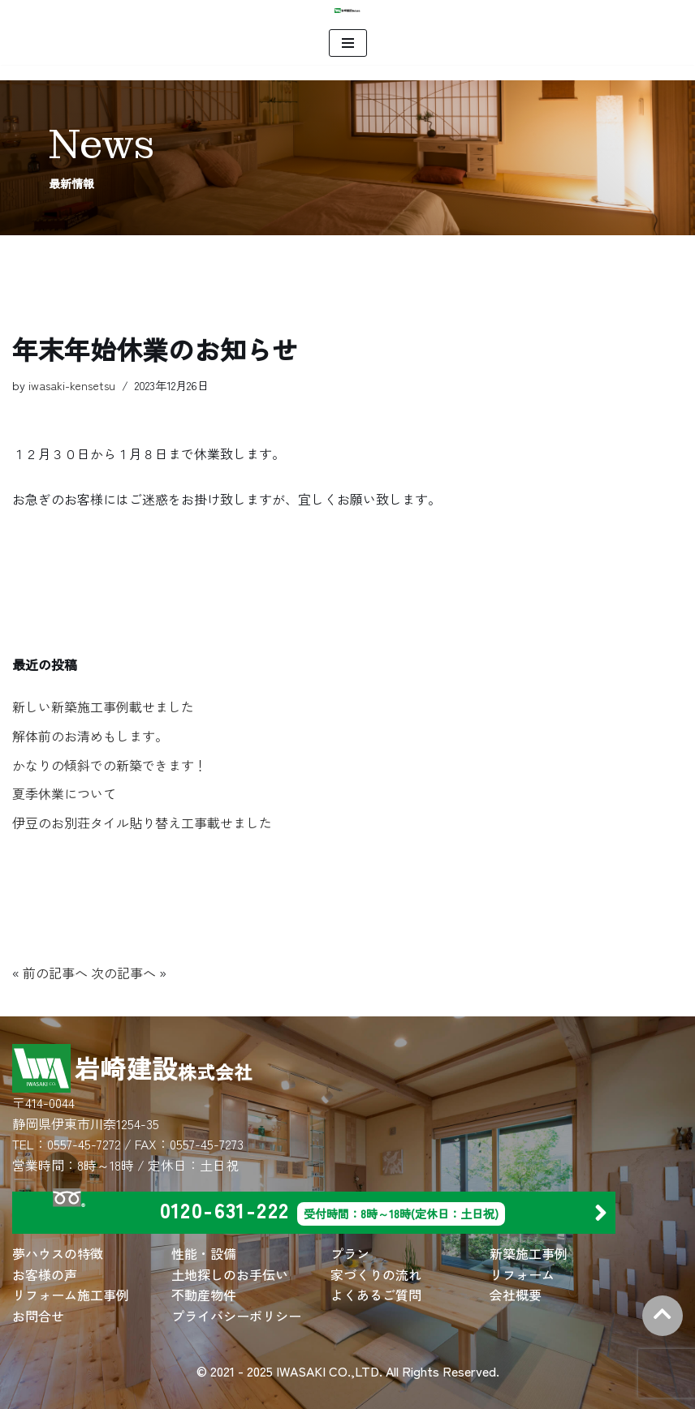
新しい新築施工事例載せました (103, 706)
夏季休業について (64, 793)
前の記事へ (55, 972)
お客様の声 (44, 1274)
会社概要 (516, 1294)
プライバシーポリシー (236, 1315)
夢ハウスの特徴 (57, 1253)
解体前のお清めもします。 (90, 735)
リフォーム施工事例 (70, 1294)
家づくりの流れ (375, 1274)
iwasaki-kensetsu (71, 384)
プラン (349, 1253)
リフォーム (522, 1274)
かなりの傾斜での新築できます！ (109, 765)
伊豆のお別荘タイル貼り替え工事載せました (142, 822)
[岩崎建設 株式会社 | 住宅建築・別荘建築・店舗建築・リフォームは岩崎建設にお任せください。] (347, 10)
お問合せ (38, 1315)
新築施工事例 (529, 1253)
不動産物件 (203, 1294)
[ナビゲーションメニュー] (348, 43)
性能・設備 (203, 1253)
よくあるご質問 (375, 1294)
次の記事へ (123, 972)
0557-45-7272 (84, 1143)
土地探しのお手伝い (229, 1274)
